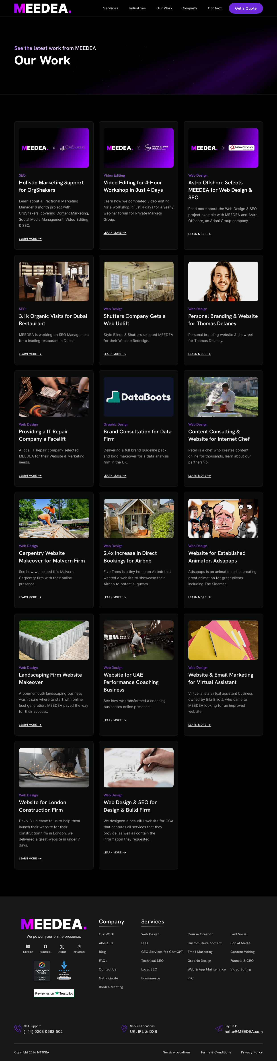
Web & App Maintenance (207, 969)
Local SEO (149, 969)
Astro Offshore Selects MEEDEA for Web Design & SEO (220, 190)
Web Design (150, 934)
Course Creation (200, 934)
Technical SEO (152, 960)
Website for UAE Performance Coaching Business (131, 681)
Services (110, 8)
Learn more (30, 238)
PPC (191, 978)
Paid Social (239, 934)
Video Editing (240, 969)
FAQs (103, 960)
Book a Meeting (111, 987)
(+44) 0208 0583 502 (43, 1031)
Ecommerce (150, 978)
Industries (137, 8)
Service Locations (177, 1052)
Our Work (164, 8)
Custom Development (205, 943)
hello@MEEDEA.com (244, 1031)
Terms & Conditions (216, 1052)
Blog (102, 952)
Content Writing (242, 952)
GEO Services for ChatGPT (162, 952)
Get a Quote (245, 8)
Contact (215, 8)
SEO (144, 943)
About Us (106, 943)
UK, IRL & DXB (143, 1031)
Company (189, 8)
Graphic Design (199, 960)
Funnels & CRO (242, 960)
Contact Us (107, 969)
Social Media (240, 943)
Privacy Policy (252, 1052)
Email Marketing (200, 952)
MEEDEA (43, 1052)
